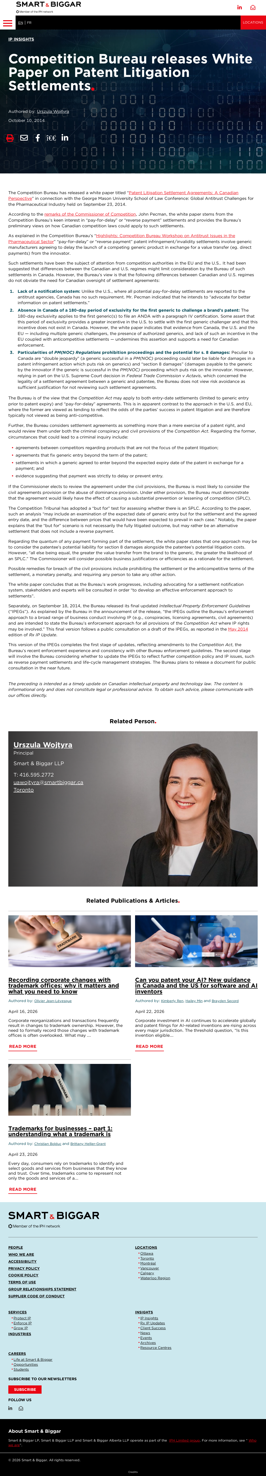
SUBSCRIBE (25, 1389)
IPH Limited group (184, 1440)
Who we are (21, 1254)
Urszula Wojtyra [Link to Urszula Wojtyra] (53, 111)
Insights (144, 1312)
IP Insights (149, 1318)
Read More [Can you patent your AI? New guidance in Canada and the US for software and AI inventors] (149, 1046)
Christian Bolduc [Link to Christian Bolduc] (47, 1144)
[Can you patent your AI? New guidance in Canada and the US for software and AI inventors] (196, 941)
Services (17, 1312)
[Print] (10, 138)
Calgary (147, 1273)
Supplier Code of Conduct (36, 1296)
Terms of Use (22, 1282)
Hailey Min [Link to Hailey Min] (194, 1001)
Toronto (147, 1258)
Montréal (148, 1263)
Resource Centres (155, 1348)
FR (29, 23)
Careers (17, 1353)
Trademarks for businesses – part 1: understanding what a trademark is (60, 1131)
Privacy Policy (24, 1268)
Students (21, 1369)
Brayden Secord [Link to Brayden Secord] (225, 1001)
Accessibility (22, 1261)
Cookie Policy (23, 1275)
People (15, 1247)
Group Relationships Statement (42, 1289)
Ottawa (146, 1253)
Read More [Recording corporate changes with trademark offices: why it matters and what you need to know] (22, 1046)
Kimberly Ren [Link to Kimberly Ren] (172, 1001)
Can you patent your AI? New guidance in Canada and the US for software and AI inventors (196, 985)
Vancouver (149, 1268)
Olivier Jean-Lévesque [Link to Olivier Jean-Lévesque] (53, 1001)
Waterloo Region (155, 1278)
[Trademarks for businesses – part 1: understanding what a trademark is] (69, 1090)
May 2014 (238, 629)
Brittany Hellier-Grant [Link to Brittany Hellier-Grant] (88, 1144)
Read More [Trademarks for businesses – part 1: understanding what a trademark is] (22, 1189)
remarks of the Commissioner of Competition (90, 214)
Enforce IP (23, 1323)
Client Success (153, 1328)
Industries (19, 1334)
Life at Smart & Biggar (33, 1359)
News (145, 1333)
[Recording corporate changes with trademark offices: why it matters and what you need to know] (69, 941)
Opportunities (26, 1364)
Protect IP (22, 1318)
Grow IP (21, 1328)
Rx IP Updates (152, 1323)
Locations (253, 22)
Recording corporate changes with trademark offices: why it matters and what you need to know (63, 985)
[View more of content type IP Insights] (21, 39)
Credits (133, 1471)
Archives (148, 1343)
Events (146, 1338)
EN (20, 23)
